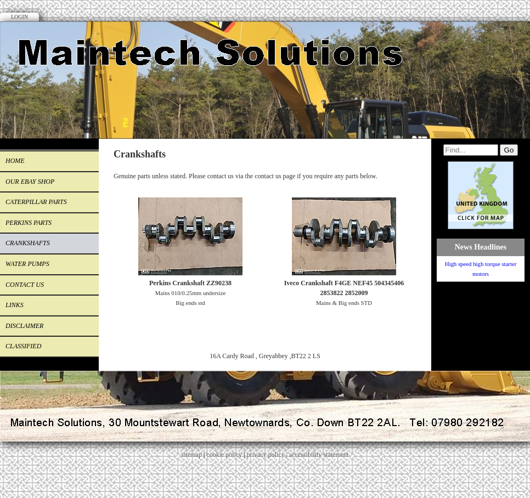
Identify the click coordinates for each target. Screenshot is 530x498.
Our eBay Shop (29, 181)
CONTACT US (24, 284)
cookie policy (224, 455)
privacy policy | (268, 455)
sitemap (192, 455)
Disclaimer (24, 326)
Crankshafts (27, 243)
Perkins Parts (28, 223)
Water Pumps (27, 264)
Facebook (505, 46)
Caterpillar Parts (36, 202)
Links (14, 305)
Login (19, 17)
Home (15, 161)
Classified (23, 346)
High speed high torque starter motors (481, 269)
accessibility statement (318, 455)
